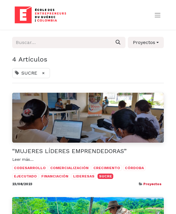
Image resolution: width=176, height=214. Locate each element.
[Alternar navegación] (157, 15)
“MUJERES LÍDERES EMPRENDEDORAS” (69, 151)
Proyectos (152, 184)
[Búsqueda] (118, 42)
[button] (146, 42)
